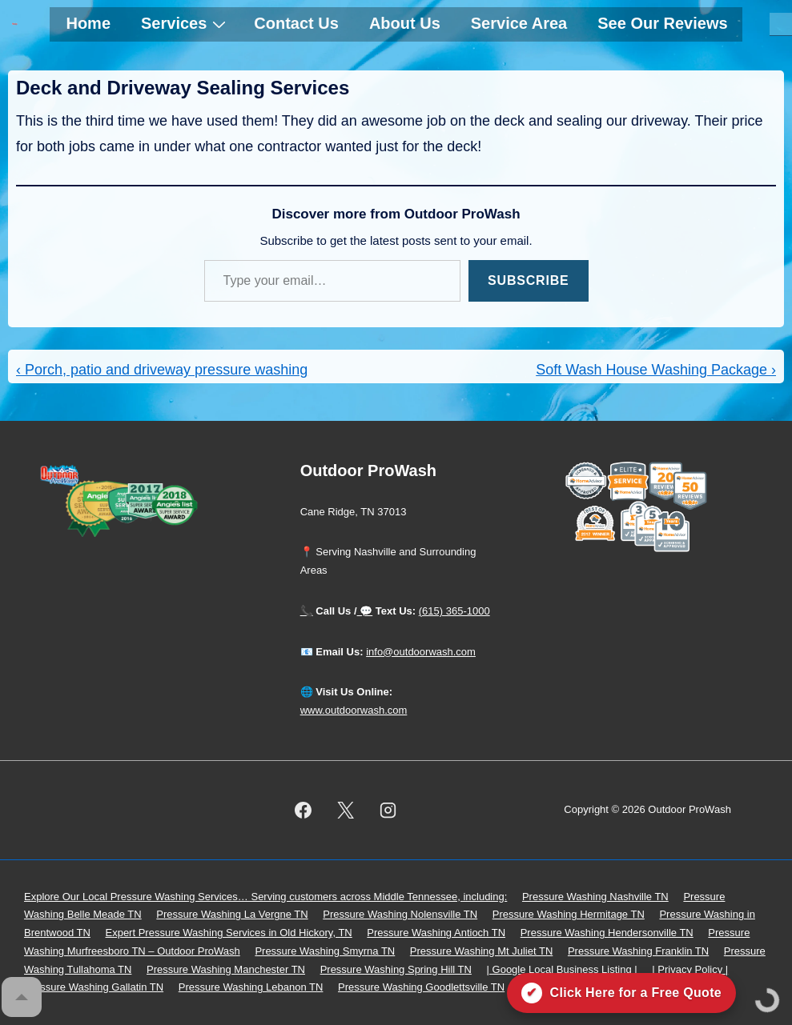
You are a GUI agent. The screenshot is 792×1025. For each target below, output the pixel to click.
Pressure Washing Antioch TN (436, 933)
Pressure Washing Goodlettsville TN (421, 987)
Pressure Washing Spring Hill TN (396, 969)
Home (88, 23)
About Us (404, 23)
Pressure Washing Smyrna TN (325, 951)
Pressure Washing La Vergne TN (232, 914)
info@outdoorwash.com (421, 652)
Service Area (519, 23)
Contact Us (296, 23)
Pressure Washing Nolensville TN (400, 914)
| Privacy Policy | (690, 969)
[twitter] (345, 810)
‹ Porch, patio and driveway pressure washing (162, 370)
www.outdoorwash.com (354, 710)
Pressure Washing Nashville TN (595, 897)
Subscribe (528, 280)
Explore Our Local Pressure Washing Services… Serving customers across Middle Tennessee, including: (265, 897)
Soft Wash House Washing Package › (656, 370)
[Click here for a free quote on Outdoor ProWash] (621, 993)
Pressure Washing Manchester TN (226, 969)
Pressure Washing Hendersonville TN (607, 933)
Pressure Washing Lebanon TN (251, 987)
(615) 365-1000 (454, 611)
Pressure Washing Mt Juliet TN (481, 951)
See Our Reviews (662, 23)
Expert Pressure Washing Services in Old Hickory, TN (228, 933)
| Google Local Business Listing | (562, 969)
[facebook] (303, 810)
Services (185, 23)
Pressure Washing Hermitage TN (568, 914)
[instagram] (387, 810)
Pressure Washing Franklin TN (638, 951)
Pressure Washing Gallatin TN (93, 987)
